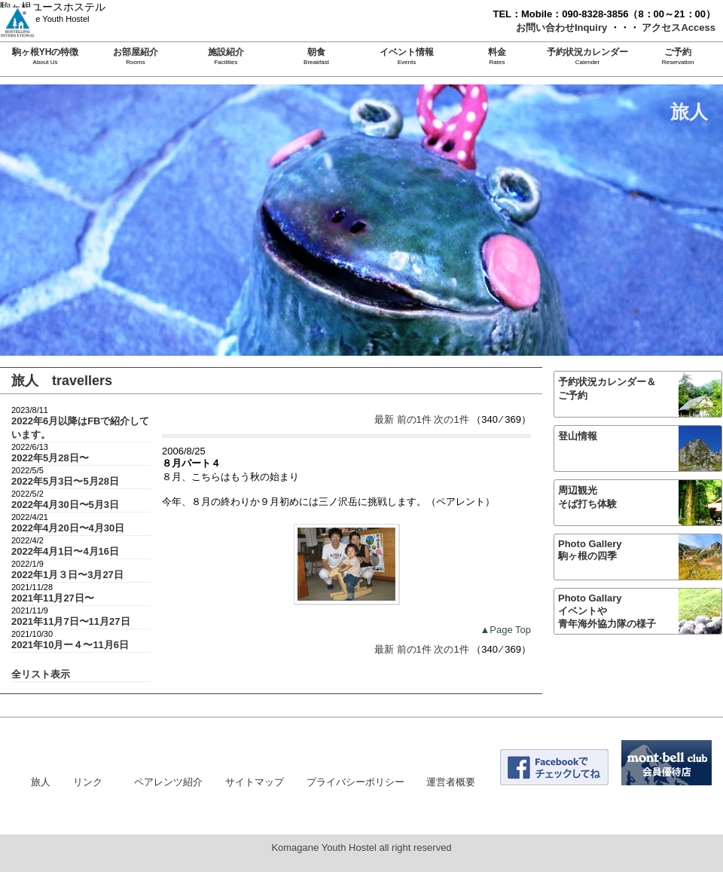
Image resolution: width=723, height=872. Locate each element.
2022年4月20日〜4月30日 (67, 528)
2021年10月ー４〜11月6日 (70, 644)
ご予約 (677, 52)
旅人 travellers (61, 380)
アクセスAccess (678, 27)
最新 (384, 419)
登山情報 (577, 436)
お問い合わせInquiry (563, 27)
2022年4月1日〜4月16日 (65, 551)
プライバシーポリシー (355, 782)
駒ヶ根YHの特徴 (45, 52)
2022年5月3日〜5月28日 (65, 481)
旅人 (40, 782)
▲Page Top (505, 629)
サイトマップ (254, 782)
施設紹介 (226, 52)
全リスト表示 (40, 674)
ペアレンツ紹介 (168, 782)
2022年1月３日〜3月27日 (67, 574)
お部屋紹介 (135, 52)
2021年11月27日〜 (52, 598)
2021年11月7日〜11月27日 (70, 621)
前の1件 (414, 419)
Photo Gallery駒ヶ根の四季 (590, 549)
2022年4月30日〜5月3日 (65, 504)
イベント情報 (407, 52)
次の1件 (451, 419)
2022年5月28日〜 (50, 458)
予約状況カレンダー (587, 52)
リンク (87, 782)
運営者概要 (450, 782)
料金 (497, 52)
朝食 (316, 52)
